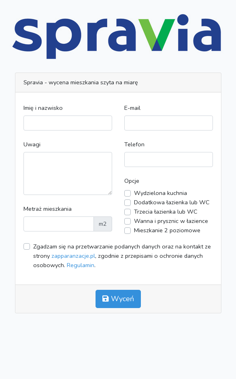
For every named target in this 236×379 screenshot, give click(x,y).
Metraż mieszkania (47, 209)
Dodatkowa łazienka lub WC (172, 202)
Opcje (131, 181)
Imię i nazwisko (43, 108)
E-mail (132, 108)
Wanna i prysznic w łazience (171, 221)
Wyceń (118, 299)
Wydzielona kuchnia (160, 193)
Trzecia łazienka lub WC (166, 212)
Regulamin (80, 265)
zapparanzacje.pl (73, 256)
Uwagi (31, 144)
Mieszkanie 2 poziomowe (167, 230)
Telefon (134, 144)
